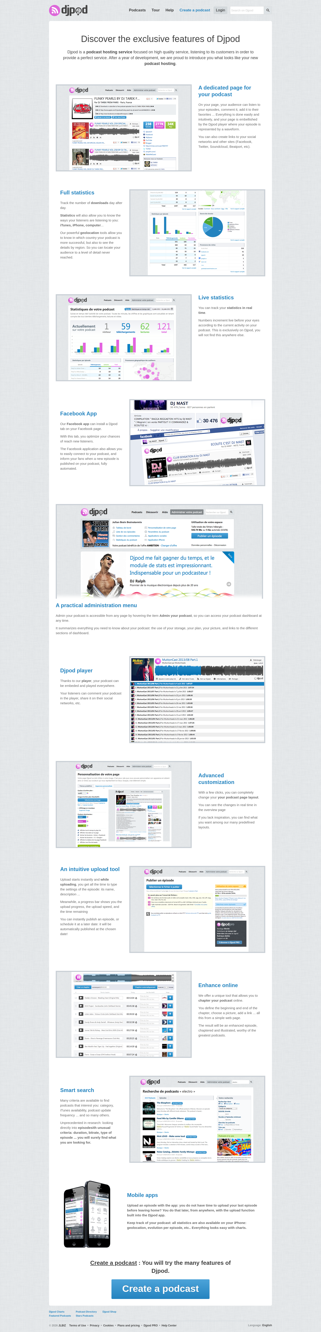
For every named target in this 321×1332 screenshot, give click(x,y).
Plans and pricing (128, 1325)
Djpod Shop (109, 1311)
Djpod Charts (56, 1311)
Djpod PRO (151, 1325)
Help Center (169, 1325)
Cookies (108, 1325)
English (267, 1325)
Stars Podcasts (84, 1315)
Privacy (94, 1325)
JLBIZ (62, 1325)
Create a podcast (194, 10)
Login (220, 10)
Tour (156, 10)
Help (170, 10)
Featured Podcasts (60, 1315)
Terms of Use (77, 1325)
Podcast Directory (86, 1311)
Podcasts (137, 10)
